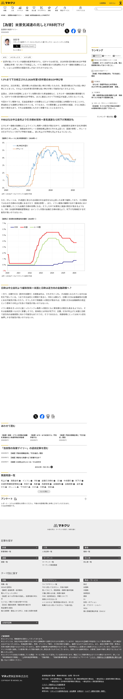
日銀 (42, 487)
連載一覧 (4, 562)
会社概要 (72, 691)
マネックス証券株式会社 (59, 691)
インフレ (26, 480)
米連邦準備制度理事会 (10, 484)
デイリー (97, 56)
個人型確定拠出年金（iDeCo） (94, 611)
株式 (85, 584)
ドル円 (28, 57)
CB (58, 480)
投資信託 (86, 593)
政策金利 (14, 480)
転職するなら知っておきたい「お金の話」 (57, 605)
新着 (4, 547)
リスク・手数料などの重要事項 (53, 685)
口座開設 (103, 3)
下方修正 (24, 487)
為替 (36, 484)
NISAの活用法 (6, 587)
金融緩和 (57, 484)
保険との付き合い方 (49, 599)
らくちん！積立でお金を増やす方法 (14, 602)
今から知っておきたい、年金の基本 (55, 587)
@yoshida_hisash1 (28, 46)
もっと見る (17, 50)
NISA (85, 608)
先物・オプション (90, 602)
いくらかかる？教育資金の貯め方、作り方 (58, 602)
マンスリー (118, 56)
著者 (86, 547)
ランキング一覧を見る (105, 117)
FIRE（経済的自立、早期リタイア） (55, 596)
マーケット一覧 (48, 562)
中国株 (85, 590)
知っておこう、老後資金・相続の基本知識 (57, 590)
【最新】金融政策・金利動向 (12, 590)
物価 (50, 487)
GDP (34, 487)
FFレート (12, 487)
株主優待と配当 (7, 608)
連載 (4, 558)
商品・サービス (91, 580)
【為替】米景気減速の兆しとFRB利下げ (37, 15)
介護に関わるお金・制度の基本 (53, 593)
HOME (3, 15)
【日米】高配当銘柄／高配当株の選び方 (16, 605)
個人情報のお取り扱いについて (53, 688)
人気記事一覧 (47, 551)
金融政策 (69, 484)
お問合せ (80, 691)
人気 (45, 547)
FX (5, 57)
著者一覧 (86, 551)
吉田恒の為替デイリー (15, 15)
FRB (36, 480)
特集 (4, 580)
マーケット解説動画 (49, 565)
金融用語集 (7, 622)
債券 (85, 596)
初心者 (87, 558)
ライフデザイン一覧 (49, 584)
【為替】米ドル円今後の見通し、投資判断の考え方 (19, 597)
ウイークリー (107, 56)
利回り (27, 484)
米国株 (85, 587)
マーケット (48, 558)
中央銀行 (67, 480)
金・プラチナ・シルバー (92, 605)
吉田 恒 (16, 39)
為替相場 (45, 484)
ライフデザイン (50, 580)
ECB (3, 487)
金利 (78, 484)
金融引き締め (47, 480)
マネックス (16, 57)
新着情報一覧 (6, 551)
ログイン (112, 3)
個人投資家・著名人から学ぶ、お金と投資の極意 (19, 611)
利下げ (78, 480)
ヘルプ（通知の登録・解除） (95, 691)
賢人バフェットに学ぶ (9, 593)
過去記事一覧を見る (42, 467)
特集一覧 (4, 584)
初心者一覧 (87, 562)
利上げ (4, 480)
